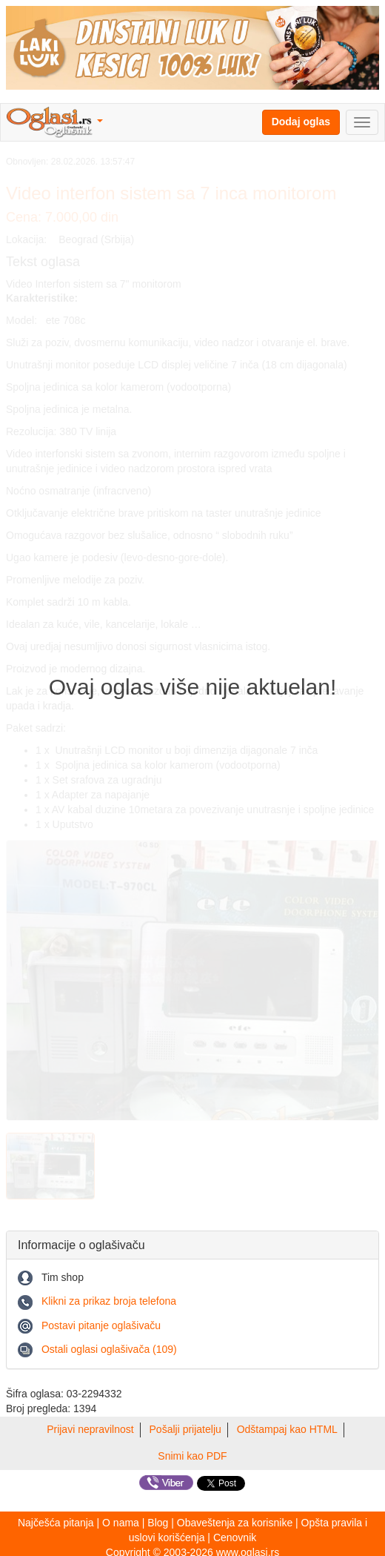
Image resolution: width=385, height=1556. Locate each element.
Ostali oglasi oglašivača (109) (109, 1349)
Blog (157, 1523)
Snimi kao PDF (192, 1456)
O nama (120, 1523)
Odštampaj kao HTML (287, 1429)
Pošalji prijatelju (185, 1429)
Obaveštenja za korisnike (234, 1523)
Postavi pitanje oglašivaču (101, 1325)
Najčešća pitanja (56, 1523)
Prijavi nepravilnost (90, 1429)
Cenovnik (234, 1537)
